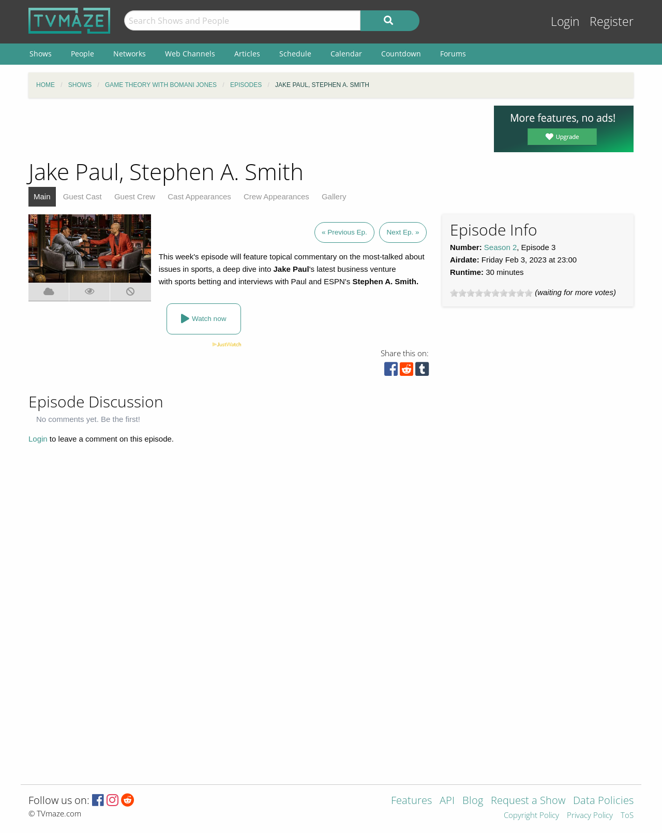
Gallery (334, 196)
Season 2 (500, 247)
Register (612, 21)
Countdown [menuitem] (401, 54)
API (447, 801)
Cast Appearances (199, 196)
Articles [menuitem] (247, 54)
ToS (627, 815)
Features (411, 801)
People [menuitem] (82, 54)
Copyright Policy (531, 815)
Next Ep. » (402, 232)
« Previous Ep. (344, 232)
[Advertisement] (253, 129)
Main (42, 196)
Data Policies (603, 801)
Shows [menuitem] (40, 54)
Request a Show (528, 801)
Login (565, 21)
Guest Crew (134, 196)
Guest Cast (82, 196)
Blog (472, 801)
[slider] (491, 293)
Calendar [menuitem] (346, 54)
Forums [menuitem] (453, 54)
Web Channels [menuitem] (190, 54)
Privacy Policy (590, 815)
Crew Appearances (276, 196)
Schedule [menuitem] (295, 54)
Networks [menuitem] (129, 54)
